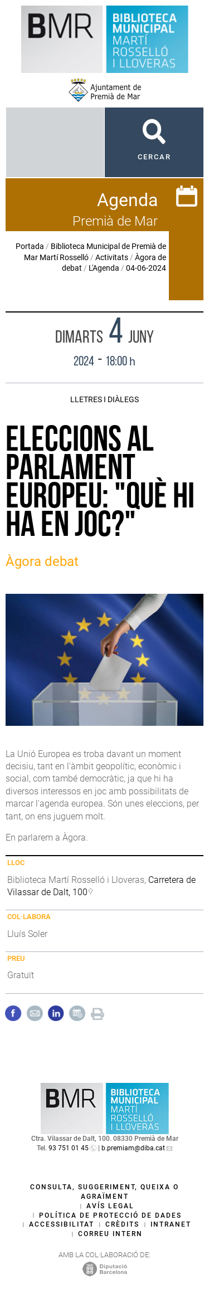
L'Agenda (104, 267)
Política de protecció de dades (110, 1215)
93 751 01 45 (68, 1148)
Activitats (111, 257)
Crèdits (122, 1224)
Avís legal (110, 1206)
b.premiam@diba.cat (133, 1148)
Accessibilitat (61, 1224)
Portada (30, 246)
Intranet (170, 1224)
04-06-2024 (146, 267)
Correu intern (110, 1234)
